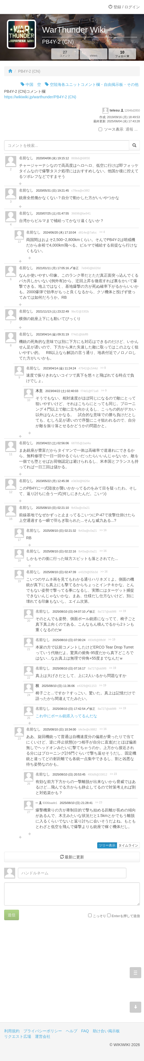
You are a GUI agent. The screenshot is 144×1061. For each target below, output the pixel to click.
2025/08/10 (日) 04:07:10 (69, 611)
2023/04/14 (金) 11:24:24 (59, 368)
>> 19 (122, 611)
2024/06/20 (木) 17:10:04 (59, 232)
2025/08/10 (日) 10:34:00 (59, 729)
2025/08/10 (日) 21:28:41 (76, 803)
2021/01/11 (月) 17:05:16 (53, 268)
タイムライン (128, 845)
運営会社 (42, 1036)
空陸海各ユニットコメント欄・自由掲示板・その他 (91, 84)
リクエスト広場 (17, 1036)
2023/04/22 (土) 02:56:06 (52, 443)
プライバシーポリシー (42, 1031)
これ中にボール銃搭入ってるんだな (66, 716)
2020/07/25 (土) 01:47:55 (52, 213)
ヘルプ (71, 1031)
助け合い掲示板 (106, 1031)
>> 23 (113, 774)
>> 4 (102, 232)
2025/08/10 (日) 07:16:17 (69, 668)
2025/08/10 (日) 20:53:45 (69, 774)
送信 (11, 915)
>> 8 (103, 367)
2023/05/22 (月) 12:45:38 (52, 481)
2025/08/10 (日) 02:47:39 (59, 572)
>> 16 (103, 530)
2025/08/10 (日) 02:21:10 (52, 507)
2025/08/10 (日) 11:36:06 (58, 685)
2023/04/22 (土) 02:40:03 (61, 391)
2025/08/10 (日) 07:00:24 (69, 640)
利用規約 (12, 1031)
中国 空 (31, 84)
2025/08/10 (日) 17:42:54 (69, 708)
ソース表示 (111, 129)
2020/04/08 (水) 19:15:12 (52, 158)
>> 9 (104, 390)
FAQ (85, 1031)
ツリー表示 (107, 845)
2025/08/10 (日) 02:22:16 (59, 551)
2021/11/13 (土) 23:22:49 (52, 311)
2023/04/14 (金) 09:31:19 (52, 334)
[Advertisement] (72, 975)
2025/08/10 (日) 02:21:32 (59, 530)
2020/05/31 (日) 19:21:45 (52, 190)
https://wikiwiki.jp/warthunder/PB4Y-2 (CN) (40, 97)
